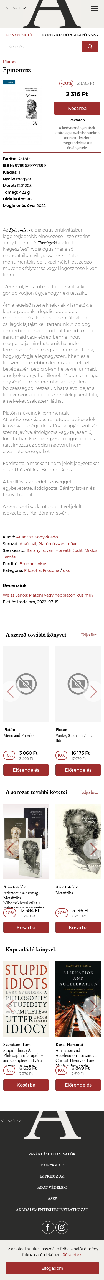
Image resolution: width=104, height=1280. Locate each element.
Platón (9, 61)
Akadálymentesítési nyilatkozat (52, 1209)
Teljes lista (89, 635)
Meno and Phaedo (18, 735)
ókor (67, 570)
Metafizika (64, 893)
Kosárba (77, 108)
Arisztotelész (15, 887)
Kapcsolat (52, 1165)
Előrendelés (26, 770)
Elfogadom (52, 1268)
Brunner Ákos (33, 563)
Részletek (72, 1254)
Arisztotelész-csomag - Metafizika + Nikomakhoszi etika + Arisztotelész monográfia (23, 900)
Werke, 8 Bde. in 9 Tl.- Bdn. (74, 738)
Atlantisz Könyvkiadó (37, 537)
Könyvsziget (19, 34)
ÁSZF (52, 1198)
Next (93, 691)
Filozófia (32, 570)
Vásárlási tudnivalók (52, 1153)
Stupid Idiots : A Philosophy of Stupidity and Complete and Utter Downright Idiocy (23, 1058)
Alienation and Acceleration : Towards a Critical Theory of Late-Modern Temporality (76, 1058)
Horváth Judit (69, 550)
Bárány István (40, 550)
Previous (10, 691)
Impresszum (52, 1176)
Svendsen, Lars (17, 1044)
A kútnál (28, 543)
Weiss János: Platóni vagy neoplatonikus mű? (48, 595)
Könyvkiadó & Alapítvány (70, 34)
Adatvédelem (52, 1187)
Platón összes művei (58, 543)
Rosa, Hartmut (69, 1044)
